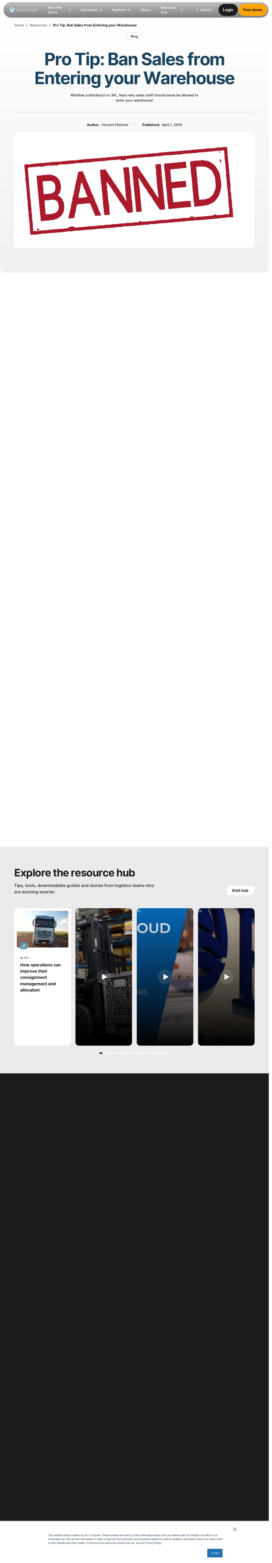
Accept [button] (215, 1553)
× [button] (234, 1529)
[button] (101, 1053)
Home (19, 25)
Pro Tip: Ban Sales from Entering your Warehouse (95, 25)
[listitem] (146, 10)
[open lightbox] (103, 976)
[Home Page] (23, 10)
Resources (38, 25)
